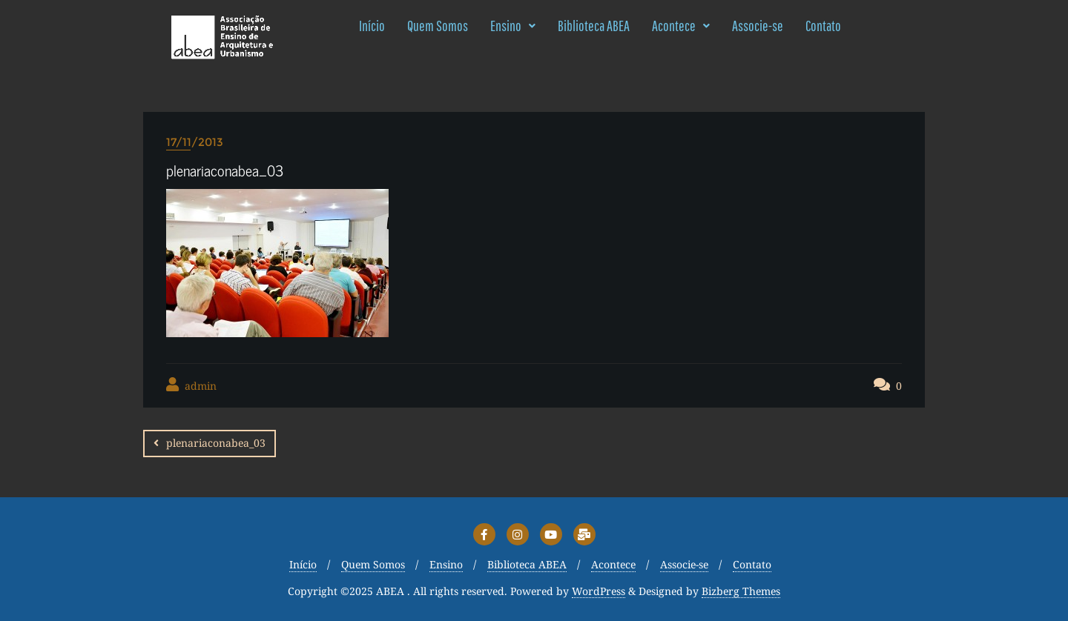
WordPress (598, 591)
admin (191, 385)
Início (372, 25)
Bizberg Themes (741, 591)
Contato (823, 25)
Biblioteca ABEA (594, 25)
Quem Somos (437, 25)
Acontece (681, 25)
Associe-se (757, 25)
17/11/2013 (194, 142)
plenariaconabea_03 (216, 443)
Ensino (512, 25)
